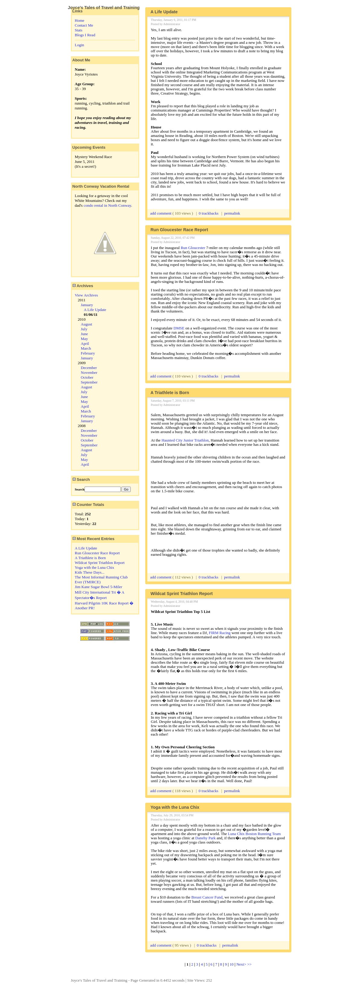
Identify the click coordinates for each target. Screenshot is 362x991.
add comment (161, 213)
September (89, 382)
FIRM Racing (220, 632)
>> (249, 964)
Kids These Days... (89, 572)
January (87, 305)
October (87, 377)
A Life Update (95, 309)
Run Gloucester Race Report (97, 553)
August (86, 324)
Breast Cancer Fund (207, 897)
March (86, 348)
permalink (232, 213)
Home (80, 20)
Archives (82, 285)
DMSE (179, 328)
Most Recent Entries (93, 538)
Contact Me (84, 25)
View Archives (86, 295)
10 (232, 964)
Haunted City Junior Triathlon (185, 440)
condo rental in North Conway (107, 205)
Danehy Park (205, 838)
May (84, 338)
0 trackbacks (208, 213)
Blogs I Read (85, 35)
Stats (78, 30)
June (84, 334)
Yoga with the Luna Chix (94, 567)
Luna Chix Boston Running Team (254, 833)
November (89, 372)
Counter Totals (88, 504)
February (88, 353)
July (84, 329)
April (85, 343)
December (89, 367)
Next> (241, 964)
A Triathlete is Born (90, 557)
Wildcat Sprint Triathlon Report (100, 562)
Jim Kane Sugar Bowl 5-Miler (98, 587)
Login (79, 45)
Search (81, 479)
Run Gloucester (193, 247)
